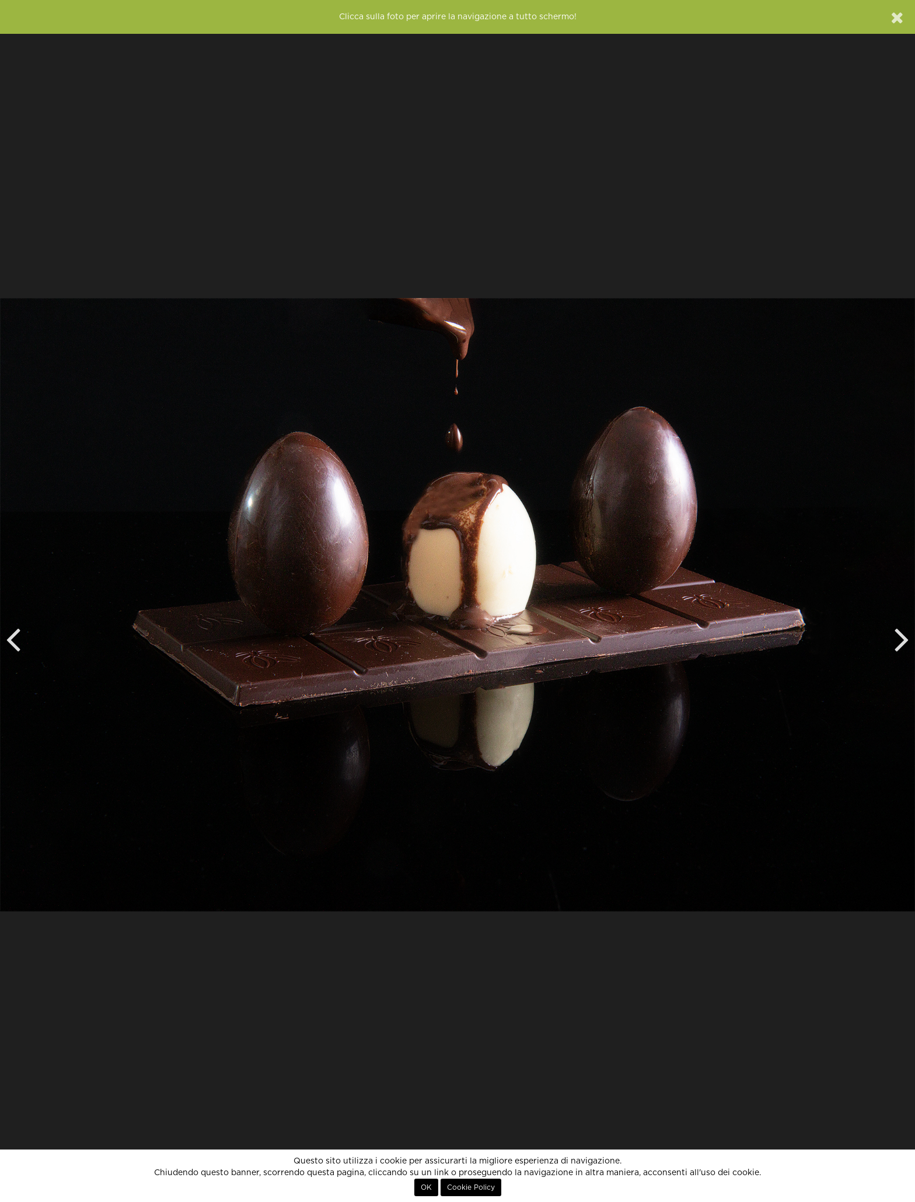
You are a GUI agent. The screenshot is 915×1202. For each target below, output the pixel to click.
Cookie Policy (471, 1187)
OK (426, 1187)
